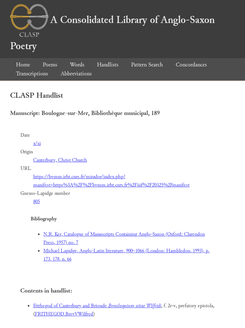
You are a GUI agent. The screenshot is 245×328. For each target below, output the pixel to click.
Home (23, 65)
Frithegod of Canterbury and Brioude (97, 305)
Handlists (107, 65)
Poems (50, 65)
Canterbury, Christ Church (60, 160)
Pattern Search (147, 65)
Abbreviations (76, 74)
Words (77, 65)
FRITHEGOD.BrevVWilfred (64, 314)
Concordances (191, 65)
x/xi (37, 143)
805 (36, 201)
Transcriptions (32, 74)
